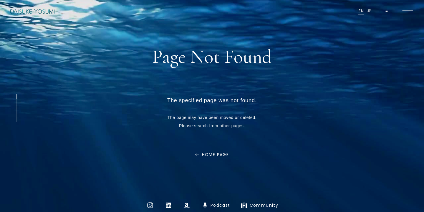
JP (369, 11)
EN (361, 11)
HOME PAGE (215, 155)
